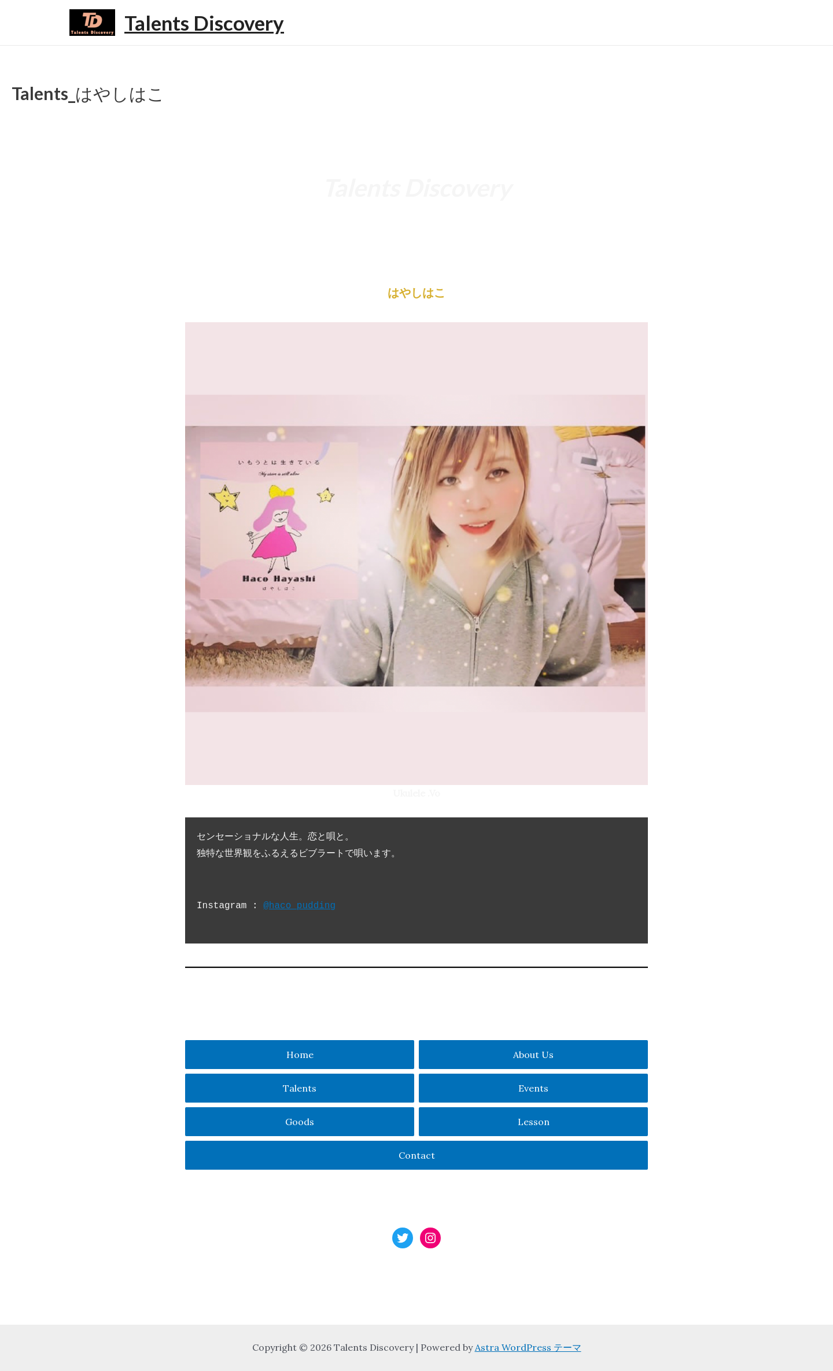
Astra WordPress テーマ (528, 1347)
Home (300, 1054)
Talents (299, 1088)
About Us (533, 1054)
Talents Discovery (204, 22)
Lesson (534, 1121)
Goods (299, 1121)
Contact (417, 1155)
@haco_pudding (299, 906)
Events (533, 1088)
